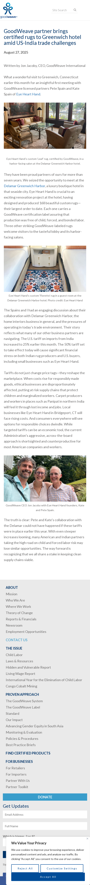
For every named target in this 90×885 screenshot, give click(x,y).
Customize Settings (62, 868)
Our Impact (14, 720)
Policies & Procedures (22, 738)
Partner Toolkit (17, 787)
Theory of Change (19, 613)
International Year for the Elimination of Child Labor (44, 680)
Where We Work (18, 606)
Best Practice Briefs (21, 745)
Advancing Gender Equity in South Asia (34, 726)
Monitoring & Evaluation (24, 732)
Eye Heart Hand (28, 94)
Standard (12, 713)
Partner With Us (18, 780)
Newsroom (14, 625)
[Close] (87, 838)
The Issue (14, 648)
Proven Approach (22, 694)
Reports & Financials (21, 619)
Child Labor (14, 655)
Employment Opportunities (26, 631)
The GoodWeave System (24, 701)
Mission (11, 594)
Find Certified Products (28, 753)
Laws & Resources (19, 661)
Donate (45, 797)
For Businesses (19, 761)
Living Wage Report (20, 673)
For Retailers (15, 768)
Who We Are (15, 600)
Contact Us (16, 640)
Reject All (25, 868)
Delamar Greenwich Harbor (24, 186)
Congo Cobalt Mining (21, 686)
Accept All (48, 876)
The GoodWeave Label (23, 707)
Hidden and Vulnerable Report (28, 667)
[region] (48, 861)
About (12, 587)
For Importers (16, 774)
